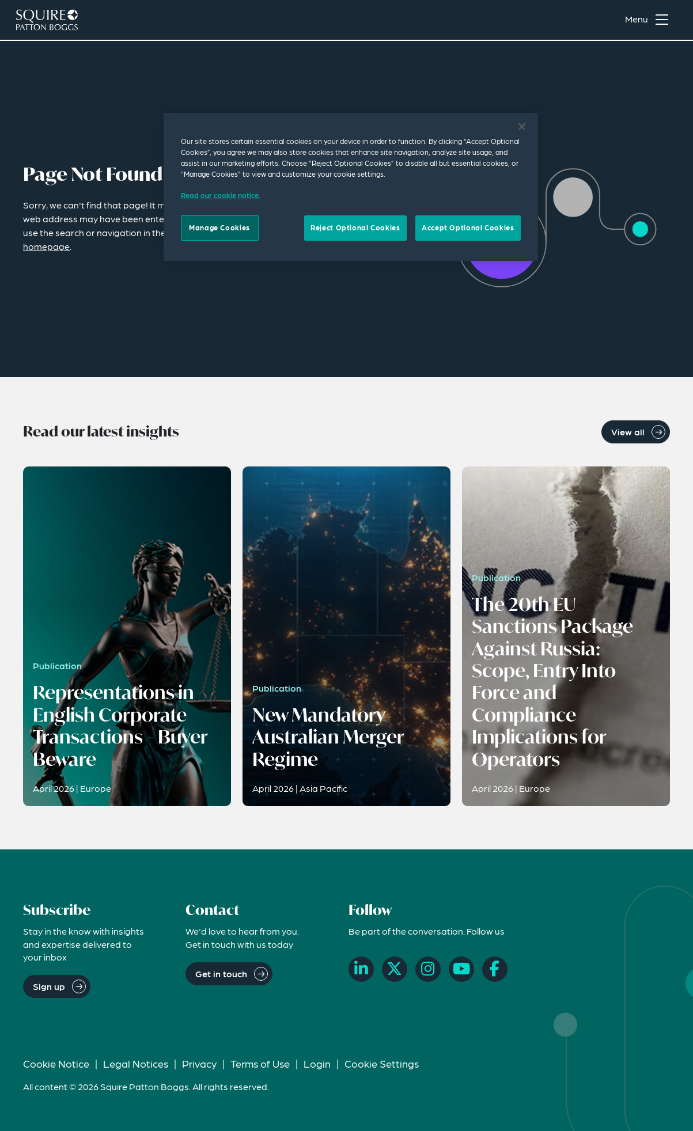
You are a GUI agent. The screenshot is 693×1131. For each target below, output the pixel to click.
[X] (394, 969)
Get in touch (221, 973)
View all (628, 432)
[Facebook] (495, 969)
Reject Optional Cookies (355, 227)
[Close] (522, 126)
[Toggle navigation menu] (649, 21)
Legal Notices (135, 1063)
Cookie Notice (56, 1063)
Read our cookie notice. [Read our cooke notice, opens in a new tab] (220, 195)
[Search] (595, 20)
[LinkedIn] (361, 969)
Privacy (199, 1063)
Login (317, 1063)
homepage (46, 246)
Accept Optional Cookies (468, 227)
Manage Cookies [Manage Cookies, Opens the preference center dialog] (219, 227)
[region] (351, 186)
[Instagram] (428, 969)
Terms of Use (260, 1063)
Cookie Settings (381, 1063)
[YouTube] (461, 969)
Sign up (49, 986)
